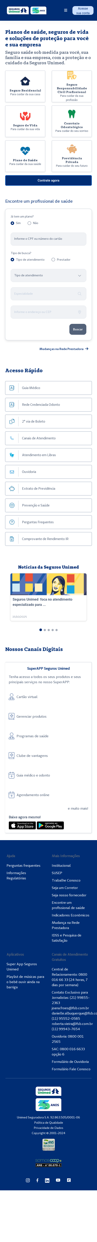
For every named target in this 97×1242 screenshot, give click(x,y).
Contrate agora (48, 180)
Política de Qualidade (48, 1123)
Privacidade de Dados (48, 1128)
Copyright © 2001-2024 (48, 1133)
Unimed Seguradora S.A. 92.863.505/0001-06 (48, 1117)
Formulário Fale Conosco (71, 1069)
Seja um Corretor (65, 887)
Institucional (61, 865)
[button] (40, 630)
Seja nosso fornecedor (69, 895)
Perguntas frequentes (23, 865)
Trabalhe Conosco (66, 880)
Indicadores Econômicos (70, 915)
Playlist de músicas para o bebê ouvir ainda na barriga (25, 981)
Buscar (78, 329)
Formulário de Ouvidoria (70, 1061)
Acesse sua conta (83, 11)
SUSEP (57, 873)
